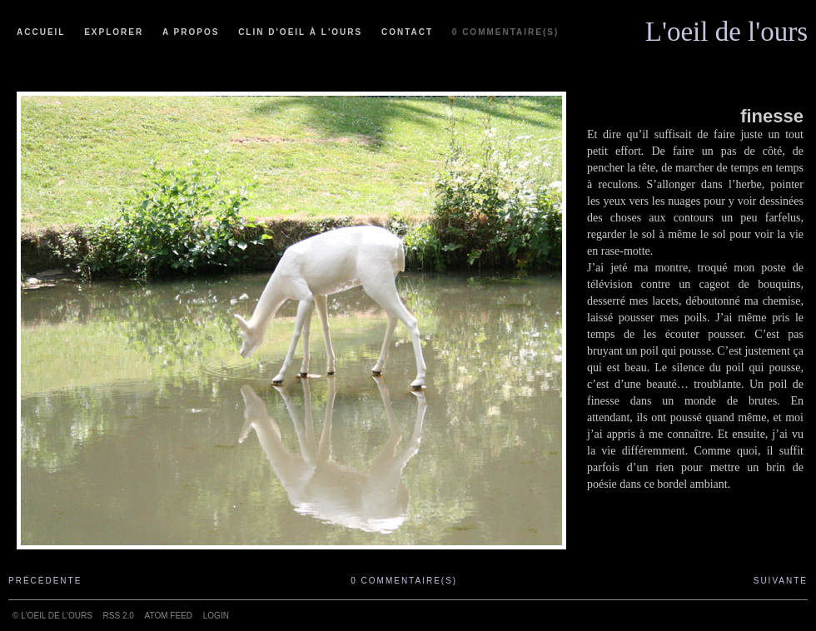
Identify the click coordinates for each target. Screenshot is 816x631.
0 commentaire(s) (505, 32)
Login (216, 615)
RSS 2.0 (118, 615)
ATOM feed (168, 615)
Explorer (113, 32)
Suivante (781, 580)
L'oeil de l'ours (726, 27)
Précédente (45, 580)
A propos (190, 32)
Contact (407, 32)
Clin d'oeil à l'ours (300, 32)
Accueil (41, 32)
